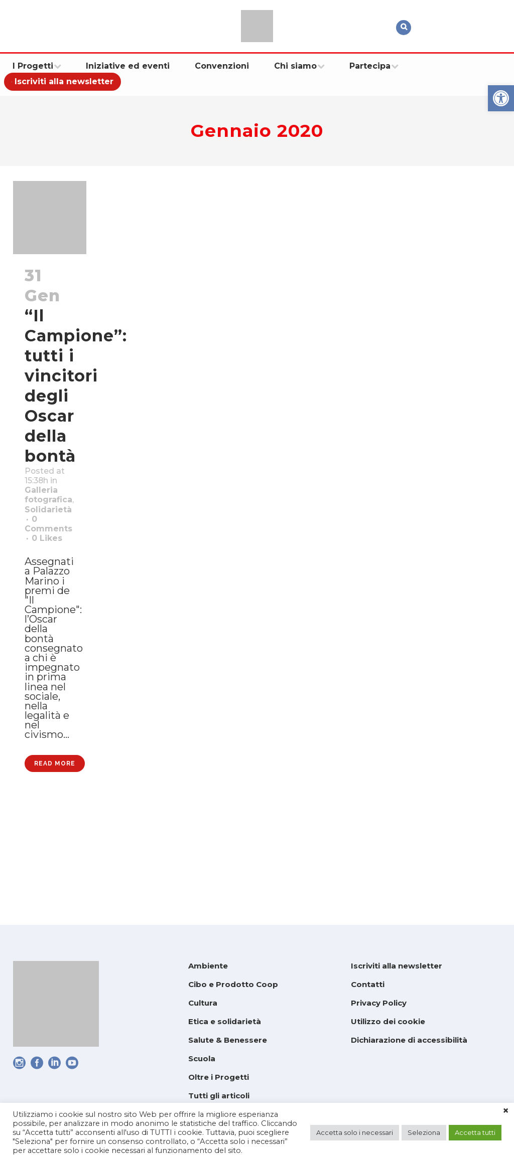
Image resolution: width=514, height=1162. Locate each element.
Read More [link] (54, 868)
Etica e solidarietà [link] (224, 1021)
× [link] (505, 1110)
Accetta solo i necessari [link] (354, 1132)
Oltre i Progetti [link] (218, 1077)
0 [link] (50, 576)
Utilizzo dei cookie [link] (388, 1021)
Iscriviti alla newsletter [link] (396, 966)
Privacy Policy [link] (379, 1003)
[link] (501, 98)
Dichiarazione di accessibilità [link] (409, 1040)
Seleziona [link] (424, 1132)
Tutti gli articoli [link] (218, 1095)
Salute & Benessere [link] (227, 1040)
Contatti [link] (367, 984)
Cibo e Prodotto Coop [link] (233, 984)
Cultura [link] (202, 1003)
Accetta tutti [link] (475, 1132)
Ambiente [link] (208, 966)
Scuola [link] (201, 1058)
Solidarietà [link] (53, 538)
